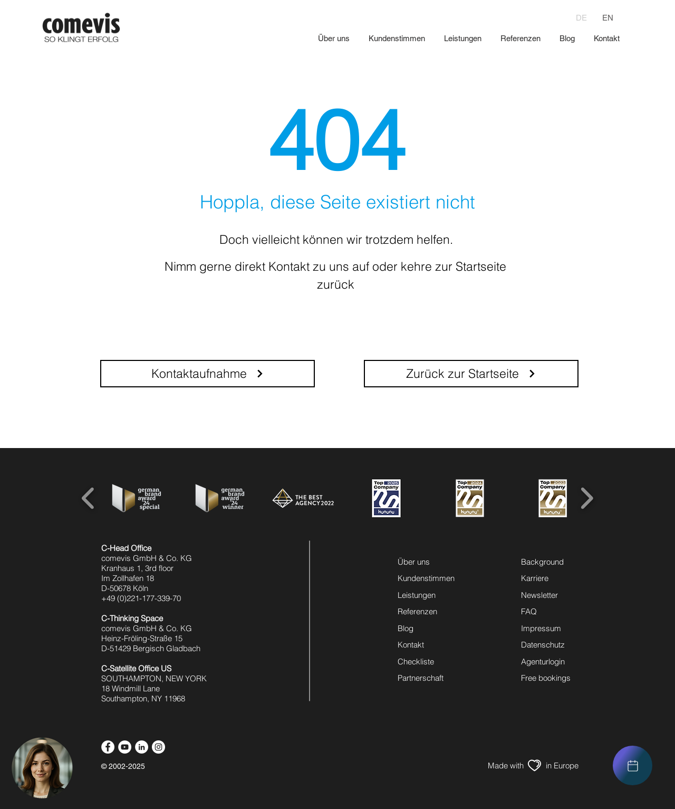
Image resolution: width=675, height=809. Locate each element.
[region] (632, 765)
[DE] (581, 17)
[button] (42, 768)
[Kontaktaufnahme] (207, 373)
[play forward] (587, 497)
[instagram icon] (158, 747)
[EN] (607, 17)
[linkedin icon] (141, 747)
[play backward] (88, 497)
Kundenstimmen (426, 578)
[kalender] (632, 765)
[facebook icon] (107, 747)
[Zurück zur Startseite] (471, 373)
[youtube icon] (124, 747)
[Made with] (505, 765)
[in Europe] (562, 765)
